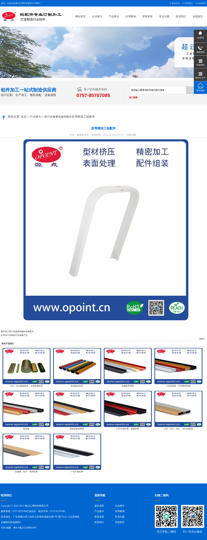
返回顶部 (99, 506)
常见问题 (164, 16)
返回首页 (176, 3)
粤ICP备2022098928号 (24, 527)
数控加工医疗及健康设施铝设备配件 (17, 331)
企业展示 (97, 16)
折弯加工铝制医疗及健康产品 (14, 335)
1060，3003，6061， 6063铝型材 (178, 429)
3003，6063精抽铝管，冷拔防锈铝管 (26, 386)
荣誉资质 (147, 16)
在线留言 (202, 3)
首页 (24, 116)
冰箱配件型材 (127, 386)
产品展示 (114, 16)
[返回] (202, 339)
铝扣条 (26, 429)
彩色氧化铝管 (77, 386)
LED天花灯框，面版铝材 (127, 429)
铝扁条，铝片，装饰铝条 (26, 471)
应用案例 (131, 16)
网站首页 (80, 16)
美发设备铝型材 (77, 429)
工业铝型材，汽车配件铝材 (178, 386)
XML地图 (6, 527)
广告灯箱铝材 (77, 471)
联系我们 (189, 3)
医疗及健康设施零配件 (58, 116)
